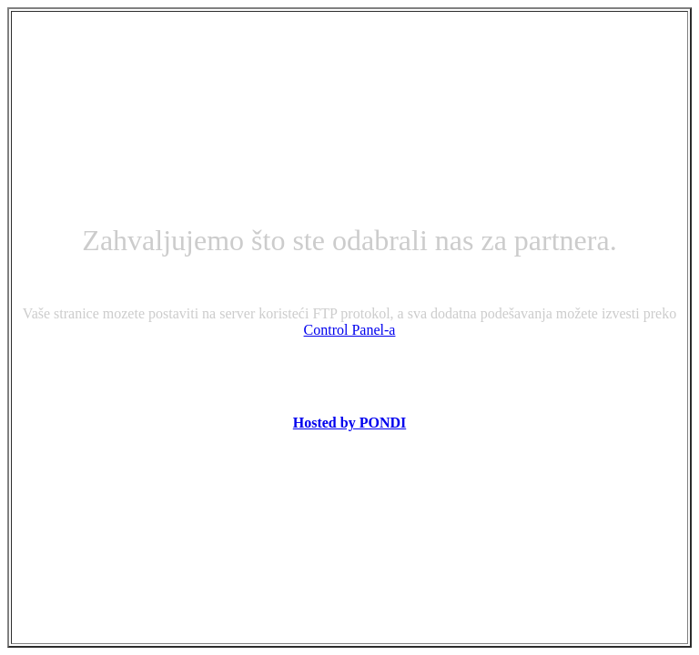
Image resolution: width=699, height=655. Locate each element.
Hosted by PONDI (349, 422)
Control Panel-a (350, 330)
